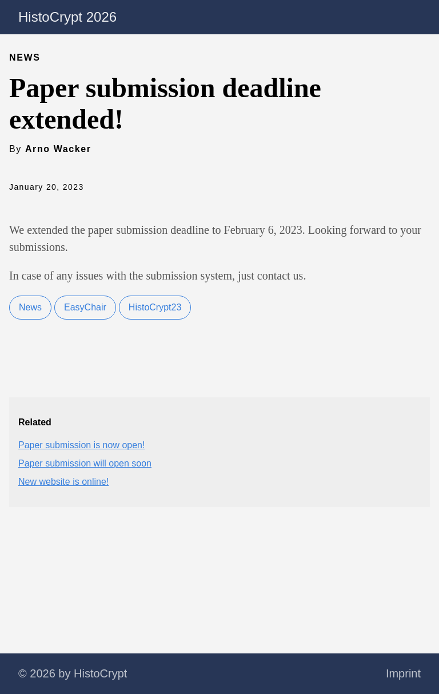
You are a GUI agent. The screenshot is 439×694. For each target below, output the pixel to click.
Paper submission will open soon (84, 463)
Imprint (403, 673)
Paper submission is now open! (81, 445)
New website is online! (63, 481)
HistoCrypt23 (155, 307)
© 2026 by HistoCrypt (72, 673)
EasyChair (85, 307)
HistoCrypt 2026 (67, 17)
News (30, 307)
